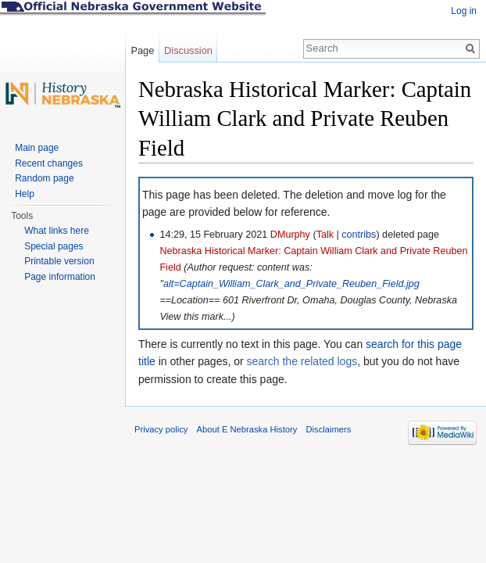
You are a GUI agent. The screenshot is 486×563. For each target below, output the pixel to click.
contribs (358, 234)
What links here (56, 230)
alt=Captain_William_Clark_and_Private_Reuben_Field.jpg (291, 283)
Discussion (188, 50)
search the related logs (302, 361)
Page (142, 50)
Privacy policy (161, 429)
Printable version (59, 261)
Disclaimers (328, 429)
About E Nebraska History (247, 429)
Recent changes (49, 163)
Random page (44, 178)
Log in (464, 10)
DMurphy (290, 234)
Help (24, 193)
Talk (325, 234)
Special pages (53, 246)
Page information (59, 276)
